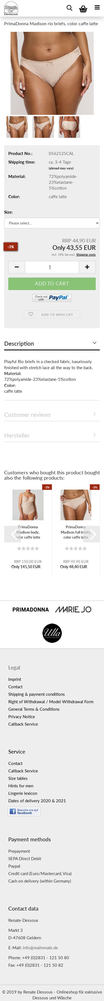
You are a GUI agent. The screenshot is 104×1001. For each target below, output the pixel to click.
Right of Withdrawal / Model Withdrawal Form (50, 701)
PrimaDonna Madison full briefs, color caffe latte (76, 532)
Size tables (18, 778)
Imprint (14, 679)
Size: (8, 211)
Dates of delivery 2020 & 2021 (37, 800)
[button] (12, 534)
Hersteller (17, 435)
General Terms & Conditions (34, 709)
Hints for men (20, 785)
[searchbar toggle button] (69, 7)
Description (19, 343)
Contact (15, 686)
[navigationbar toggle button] (97, 7)
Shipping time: (21, 161)
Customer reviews (27, 414)
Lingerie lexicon (22, 793)
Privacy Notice (21, 716)
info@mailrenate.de (40, 947)
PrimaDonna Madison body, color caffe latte (28, 532)
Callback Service (23, 723)
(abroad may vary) (61, 168)
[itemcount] (52, 267)
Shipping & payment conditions (36, 694)
